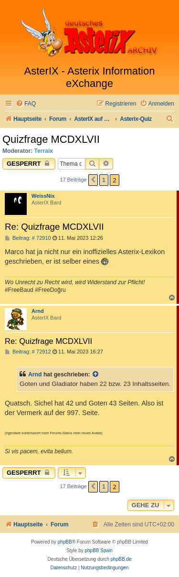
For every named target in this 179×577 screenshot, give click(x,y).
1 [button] (103, 179)
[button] (93, 180)
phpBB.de (121, 559)
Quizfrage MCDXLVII (51, 139)
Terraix (43, 151)
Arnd (38, 311)
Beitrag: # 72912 (28, 352)
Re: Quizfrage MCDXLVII (54, 227)
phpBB (65, 542)
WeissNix (43, 196)
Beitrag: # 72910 (28, 238)
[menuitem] (26, 103)
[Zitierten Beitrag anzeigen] (96, 374)
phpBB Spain (98, 550)
